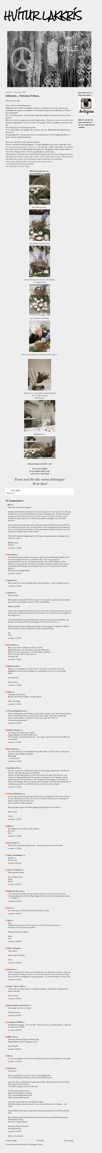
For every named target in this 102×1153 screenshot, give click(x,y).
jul (14, 493)
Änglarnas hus (13, 666)
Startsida (40, 1140)
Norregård (11, 555)
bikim (9, 826)
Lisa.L (10, 908)
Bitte (9, 505)
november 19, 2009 (14, 1061)
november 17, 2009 (14, 548)
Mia (9, 1056)
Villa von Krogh (13, 948)
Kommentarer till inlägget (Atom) (30, 1144)
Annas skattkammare (15, 855)
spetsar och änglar (14, 870)
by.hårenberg (12, 749)
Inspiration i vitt (13, 768)
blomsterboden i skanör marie (18, 1005)
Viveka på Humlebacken (16, 711)
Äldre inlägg (68, 1140)
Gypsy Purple (12, 843)
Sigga (10, 692)
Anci (9, 920)
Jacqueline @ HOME (15, 1022)
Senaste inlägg (11, 1140)
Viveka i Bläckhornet (15, 794)
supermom (11, 580)
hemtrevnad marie (14, 730)
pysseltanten (12, 645)
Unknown (11, 1068)
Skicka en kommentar (15, 1136)
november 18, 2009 (14, 863)
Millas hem (11, 1037)
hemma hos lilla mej (15, 891)
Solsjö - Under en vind (15, 986)
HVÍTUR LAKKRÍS (43, 15)
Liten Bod (11, 969)
